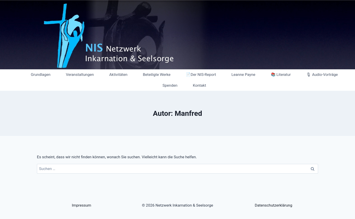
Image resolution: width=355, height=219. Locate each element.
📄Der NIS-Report (201, 74)
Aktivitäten (118, 74)
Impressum (81, 205)
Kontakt (199, 85)
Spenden (170, 85)
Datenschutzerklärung (273, 205)
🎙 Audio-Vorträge (322, 74)
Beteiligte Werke (156, 74)
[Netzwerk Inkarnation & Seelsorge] (12, 80)
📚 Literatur (281, 74)
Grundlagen (40, 74)
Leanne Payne (243, 74)
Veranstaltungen (80, 74)
